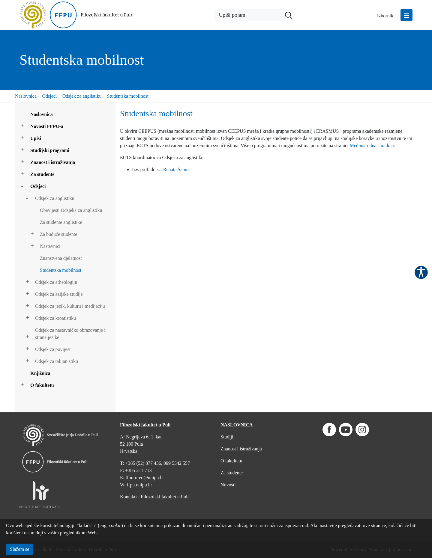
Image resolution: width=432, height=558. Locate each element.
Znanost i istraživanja (52, 162)
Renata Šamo (176, 169)
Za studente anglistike (61, 222)
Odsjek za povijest (52, 349)
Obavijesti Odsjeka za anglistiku (71, 210)
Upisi (35, 138)
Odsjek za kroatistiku (55, 318)
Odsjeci (49, 96)
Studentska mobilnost (127, 96)
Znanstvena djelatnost (61, 258)
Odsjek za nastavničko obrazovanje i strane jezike (70, 334)
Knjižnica (40, 373)
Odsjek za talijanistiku (56, 361)
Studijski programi (49, 150)
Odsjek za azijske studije (59, 294)
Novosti (228, 484)
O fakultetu (42, 385)
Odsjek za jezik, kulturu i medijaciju (70, 306)
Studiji (226, 436)
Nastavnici (50, 246)
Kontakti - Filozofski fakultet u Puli (154, 496)
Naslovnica (26, 96)
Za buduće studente (58, 234)
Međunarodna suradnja (372, 145)
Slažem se (19, 549)
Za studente (42, 174)
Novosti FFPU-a (46, 126)
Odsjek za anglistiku (82, 96)
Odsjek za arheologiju (56, 282)
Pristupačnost (421, 272)
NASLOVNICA (236, 424)
